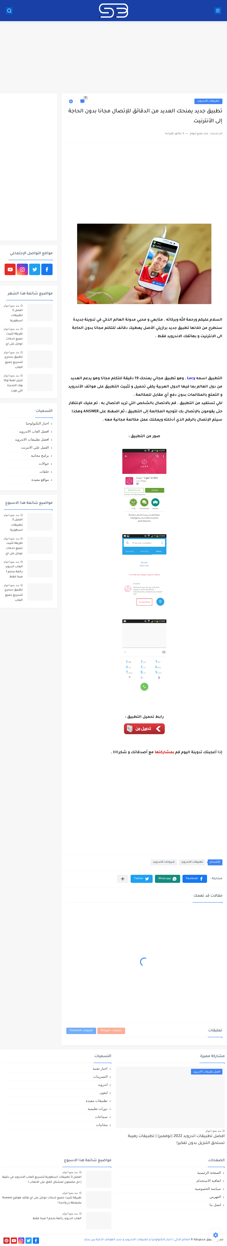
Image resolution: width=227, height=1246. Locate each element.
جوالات (44, 463)
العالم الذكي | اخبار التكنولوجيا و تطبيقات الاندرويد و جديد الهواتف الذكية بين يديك (137, 1239)
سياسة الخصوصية (208, 1189)
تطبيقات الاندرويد (208, 101)
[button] (194, 879)
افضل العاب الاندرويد (34, 431)
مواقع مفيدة (40, 480)
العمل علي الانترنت (35, 447)
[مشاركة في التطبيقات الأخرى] (122, 879)
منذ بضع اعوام (11, 305)
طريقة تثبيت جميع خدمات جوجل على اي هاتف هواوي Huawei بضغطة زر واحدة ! (14, 339)
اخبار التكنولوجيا (37, 423)
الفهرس (215, 1197)
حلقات (44, 471)
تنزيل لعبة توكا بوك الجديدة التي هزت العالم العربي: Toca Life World (13, 386)
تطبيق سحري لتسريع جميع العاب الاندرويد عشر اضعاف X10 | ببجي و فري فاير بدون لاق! (13, 363)
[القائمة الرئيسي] (217, 10)
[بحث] (9, 10)
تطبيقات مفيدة (96, 1101)
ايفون (104, 1093)
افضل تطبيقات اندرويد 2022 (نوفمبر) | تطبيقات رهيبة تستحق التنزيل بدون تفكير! (176, 1140)
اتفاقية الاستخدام (208, 1181)
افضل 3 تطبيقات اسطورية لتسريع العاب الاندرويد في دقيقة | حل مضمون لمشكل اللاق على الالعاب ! (13, 316)
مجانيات (102, 1125)
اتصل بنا (215, 1205)
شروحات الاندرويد (164, 862)
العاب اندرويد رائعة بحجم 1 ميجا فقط (14, 572)
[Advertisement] (113, 58)
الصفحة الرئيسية (209, 1173)
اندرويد (103, 1084)
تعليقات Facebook (81, 1030)
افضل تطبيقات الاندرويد (32, 439)
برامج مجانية (40, 455)
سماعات (101, 1117)
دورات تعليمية (97, 1109)
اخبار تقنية (100, 1068)
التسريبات (100, 1076)
